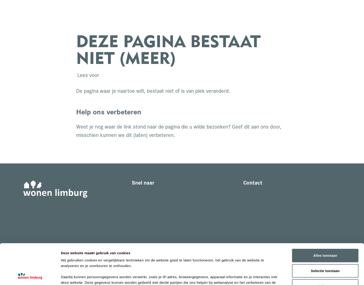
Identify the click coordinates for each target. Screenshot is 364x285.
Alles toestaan (325, 218)
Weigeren (325, 248)
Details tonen (251, 276)
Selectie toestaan (325, 233)
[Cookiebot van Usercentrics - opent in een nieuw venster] (30, 275)
